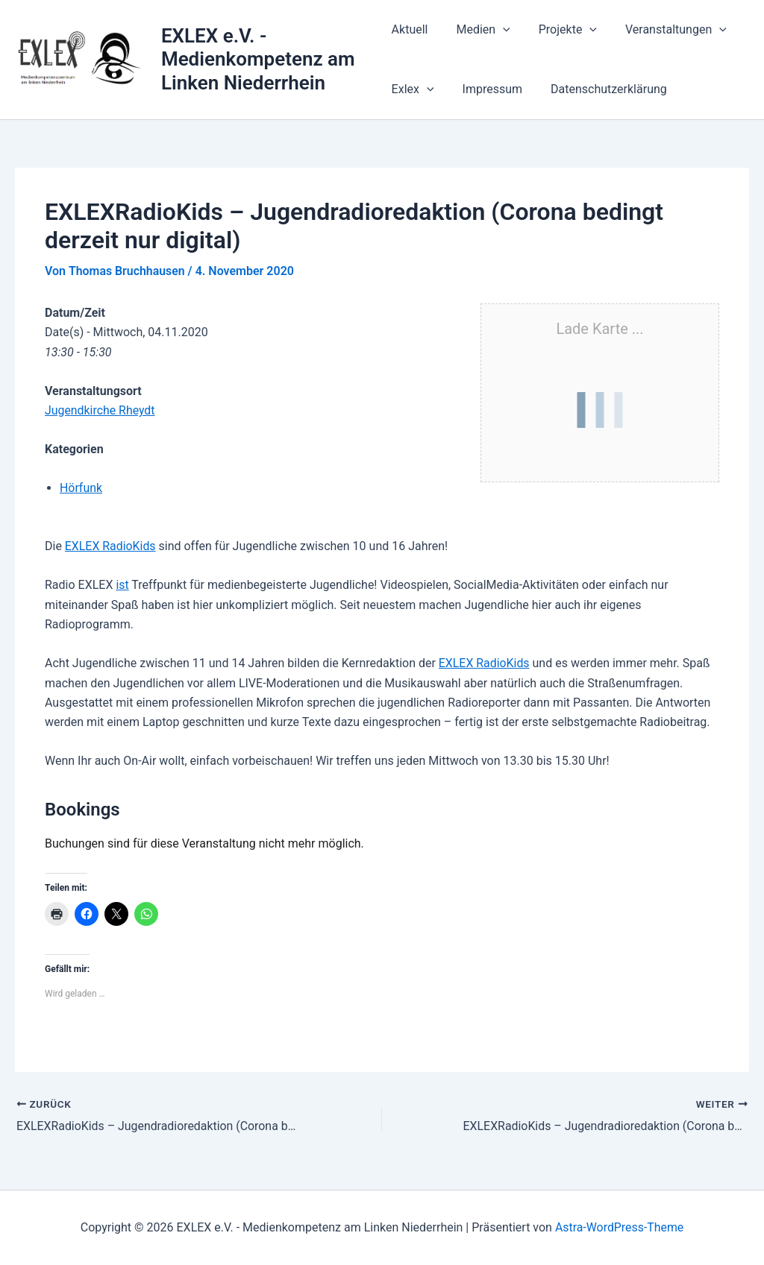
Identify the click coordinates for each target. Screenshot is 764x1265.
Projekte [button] (559, 30)
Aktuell (410, 29)
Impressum (488, 89)
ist (122, 585)
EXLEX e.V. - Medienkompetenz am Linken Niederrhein (259, 59)
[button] (498, 30)
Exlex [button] (413, 89)
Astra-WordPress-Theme (619, 1227)
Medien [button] (478, 30)
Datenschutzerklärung (600, 89)
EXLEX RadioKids (111, 546)
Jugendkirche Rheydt (100, 410)
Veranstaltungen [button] (662, 30)
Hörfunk (81, 488)
